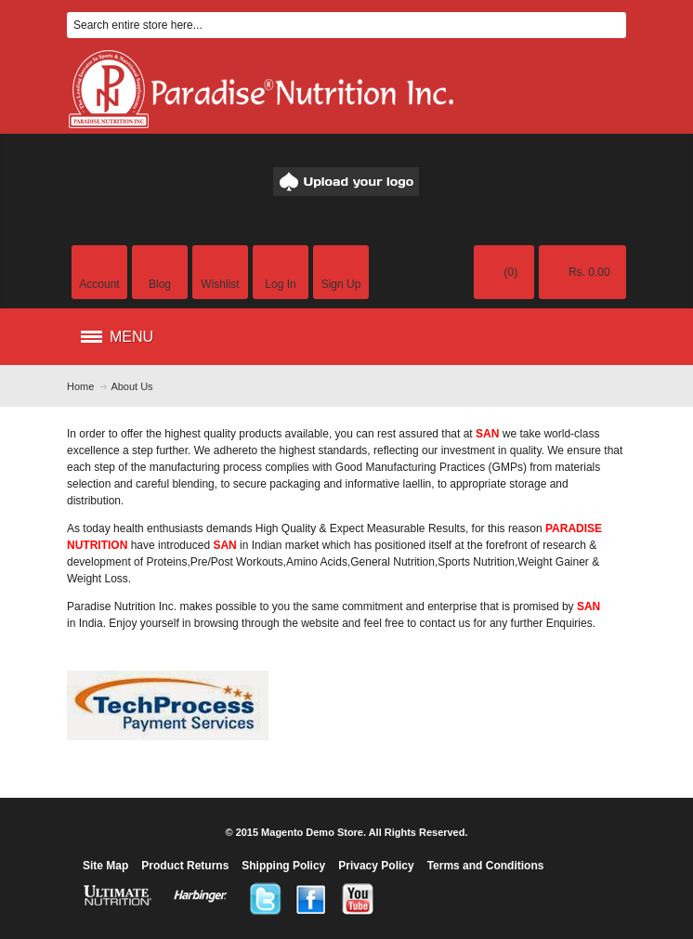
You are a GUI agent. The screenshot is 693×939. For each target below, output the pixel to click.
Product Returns (185, 865)
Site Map (105, 865)
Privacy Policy (375, 865)
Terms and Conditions (485, 865)
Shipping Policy (283, 865)
